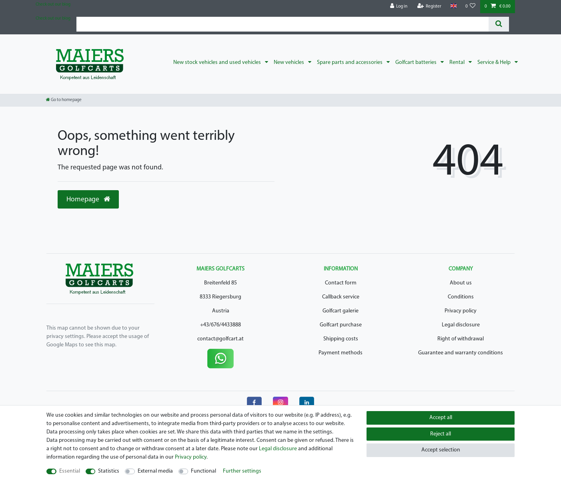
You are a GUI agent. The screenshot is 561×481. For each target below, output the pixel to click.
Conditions (461, 297)
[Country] (453, 6)
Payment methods (341, 353)
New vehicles (289, 63)
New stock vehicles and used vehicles (217, 63)
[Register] (429, 6)
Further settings (242, 471)
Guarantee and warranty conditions (460, 353)
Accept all (440, 418)
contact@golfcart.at (220, 339)
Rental (457, 63)
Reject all (440, 434)
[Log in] (399, 6)
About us (461, 283)
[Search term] (282, 24)
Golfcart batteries (416, 63)
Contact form (341, 283)
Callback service (340, 297)
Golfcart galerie (341, 311)
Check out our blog (53, 4)
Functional (203, 471)
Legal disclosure (461, 325)
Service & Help (494, 63)
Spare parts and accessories (350, 63)
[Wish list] (470, 6)
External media (155, 471)
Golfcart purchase (341, 325)
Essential (69, 471)
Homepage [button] (88, 199)
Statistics (108, 471)
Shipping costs (340, 339)
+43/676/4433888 (220, 325)
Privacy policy (461, 311)
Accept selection (440, 450)
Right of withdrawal (460, 339)
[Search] (499, 24)
